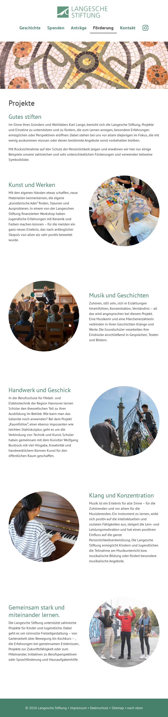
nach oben (135, 708)
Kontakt (128, 28)
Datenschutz (99, 708)
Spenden (56, 28)
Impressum (78, 708)
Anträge (79, 28)
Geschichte (30, 28)
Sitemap (118, 708)
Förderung (103, 28)
